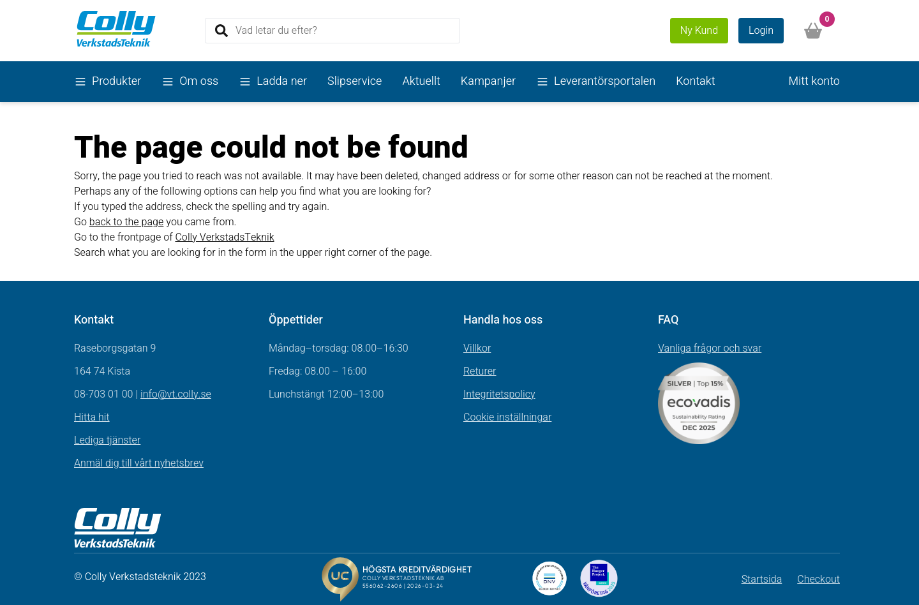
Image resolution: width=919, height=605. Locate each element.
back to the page (126, 222)
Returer (480, 371)
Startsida (762, 579)
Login (761, 30)
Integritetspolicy (499, 394)
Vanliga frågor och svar (709, 348)
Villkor (477, 348)
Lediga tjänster (107, 440)
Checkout (818, 579)
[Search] (332, 30)
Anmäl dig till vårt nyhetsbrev (139, 463)
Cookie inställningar (507, 417)
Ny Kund (699, 30)
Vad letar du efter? (276, 30)
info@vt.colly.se (175, 394)
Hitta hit (92, 417)
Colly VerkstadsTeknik (224, 237)
